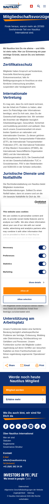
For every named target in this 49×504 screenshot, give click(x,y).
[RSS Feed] (43, 426)
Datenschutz (24, 486)
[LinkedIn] (24, 426)
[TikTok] (37, 426)
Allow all (24, 291)
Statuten (7, 441)
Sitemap (30, 493)
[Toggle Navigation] (44, 6)
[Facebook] (5, 426)
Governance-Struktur (13, 447)
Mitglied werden (25, 390)
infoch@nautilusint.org (14, 460)
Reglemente (8, 444)
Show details (35, 282)
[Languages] (31, 6)
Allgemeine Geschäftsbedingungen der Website (23, 490)
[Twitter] (12, 426)
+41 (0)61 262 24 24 (12, 466)
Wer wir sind (9, 437)
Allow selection (24, 299)
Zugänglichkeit (19, 493)
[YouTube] (18, 426)
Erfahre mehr (25, 399)
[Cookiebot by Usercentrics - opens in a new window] (35, 202)
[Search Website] (39, 6)
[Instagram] (30, 426)
